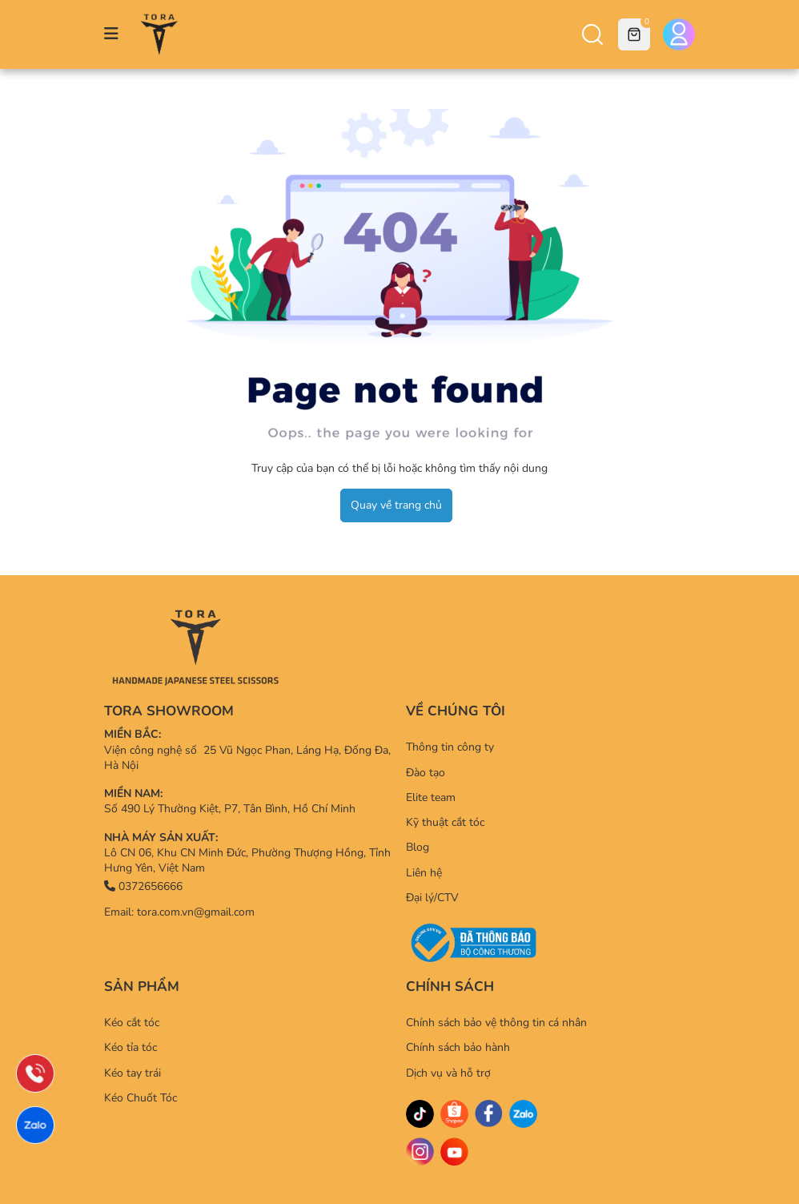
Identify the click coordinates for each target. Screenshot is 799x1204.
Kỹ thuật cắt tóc (445, 822)
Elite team (431, 797)
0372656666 (143, 886)
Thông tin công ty (450, 747)
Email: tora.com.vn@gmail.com (179, 912)
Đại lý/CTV (432, 897)
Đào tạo (425, 772)
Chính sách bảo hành (458, 1047)
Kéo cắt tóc (131, 1022)
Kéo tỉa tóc (130, 1047)
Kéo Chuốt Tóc (140, 1097)
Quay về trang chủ (396, 505)
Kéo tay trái (132, 1073)
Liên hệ (424, 872)
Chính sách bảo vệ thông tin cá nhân (496, 1022)
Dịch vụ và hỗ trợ (448, 1073)
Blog (417, 847)
